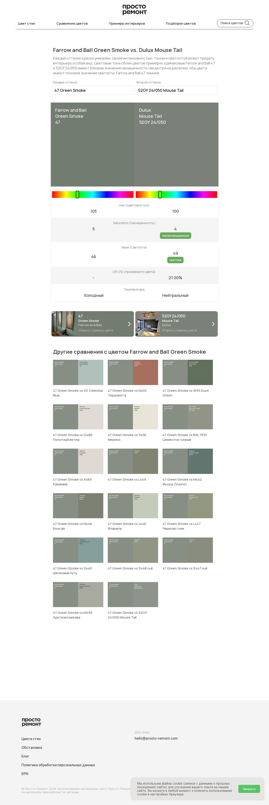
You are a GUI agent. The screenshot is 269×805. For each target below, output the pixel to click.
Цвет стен (26, 23)
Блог (25, 756)
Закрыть (249, 789)
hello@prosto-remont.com (156, 738)
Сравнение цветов (72, 23)
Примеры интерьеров (127, 23)
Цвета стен (31, 739)
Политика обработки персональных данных (58, 765)
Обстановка (31, 747)
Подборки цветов (181, 23)
